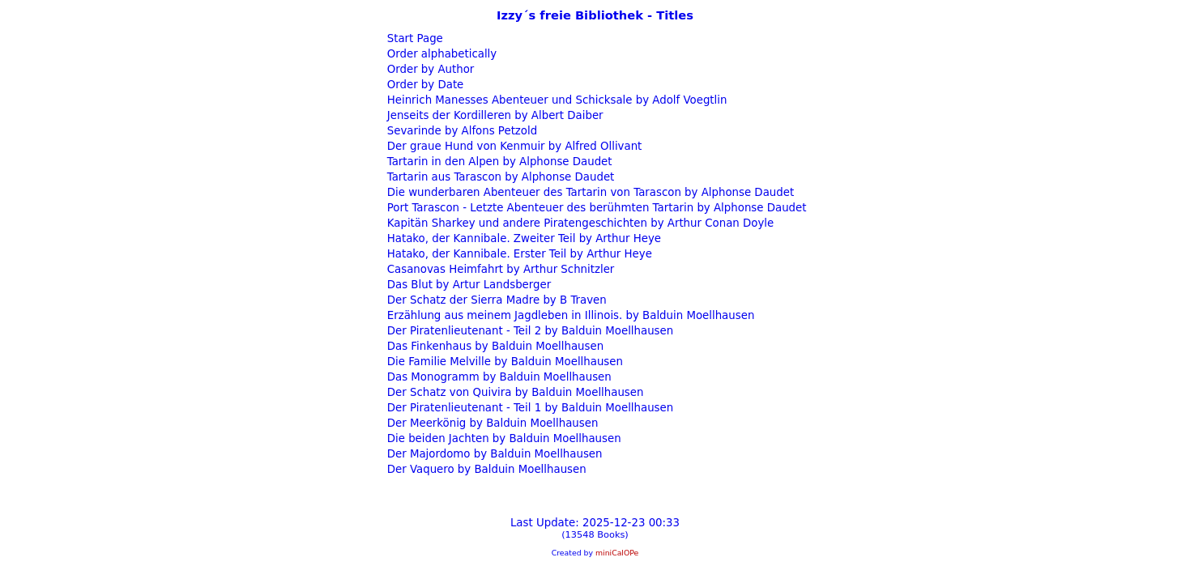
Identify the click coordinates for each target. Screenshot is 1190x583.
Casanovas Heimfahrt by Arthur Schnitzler (499, 269)
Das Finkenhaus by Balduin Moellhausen (494, 346)
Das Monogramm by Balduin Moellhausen (498, 377)
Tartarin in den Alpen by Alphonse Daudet (498, 161)
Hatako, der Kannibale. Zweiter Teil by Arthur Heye (522, 238)
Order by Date (424, 85)
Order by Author (429, 69)
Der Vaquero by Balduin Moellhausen (485, 469)
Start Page (413, 38)
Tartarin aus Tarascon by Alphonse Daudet (499, 177)
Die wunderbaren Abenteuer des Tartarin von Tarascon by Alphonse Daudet (589, 192)
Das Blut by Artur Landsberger (468, 285)
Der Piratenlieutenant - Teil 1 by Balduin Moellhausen (529, 408)
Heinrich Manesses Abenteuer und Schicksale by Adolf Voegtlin (555, 100)
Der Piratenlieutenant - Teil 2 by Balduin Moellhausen (529, 331)
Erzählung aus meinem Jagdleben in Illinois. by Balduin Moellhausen (569, 315)
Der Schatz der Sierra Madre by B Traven (495, 300)
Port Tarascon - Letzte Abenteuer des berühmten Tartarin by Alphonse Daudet (595, 208)
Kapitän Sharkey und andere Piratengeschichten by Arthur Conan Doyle (579, 223)
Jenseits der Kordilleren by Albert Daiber (494, 115)
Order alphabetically (440, 54)
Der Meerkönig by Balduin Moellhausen (491, 423)
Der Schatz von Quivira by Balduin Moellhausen (514, 392)
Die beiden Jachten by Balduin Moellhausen (502, 438)
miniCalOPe (616, 552)
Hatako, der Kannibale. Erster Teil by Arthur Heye (518, 254)
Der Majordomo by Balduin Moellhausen (493, 454)
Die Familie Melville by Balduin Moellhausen (503, 361)
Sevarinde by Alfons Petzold (461, 131)
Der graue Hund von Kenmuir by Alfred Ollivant (513, 146)
